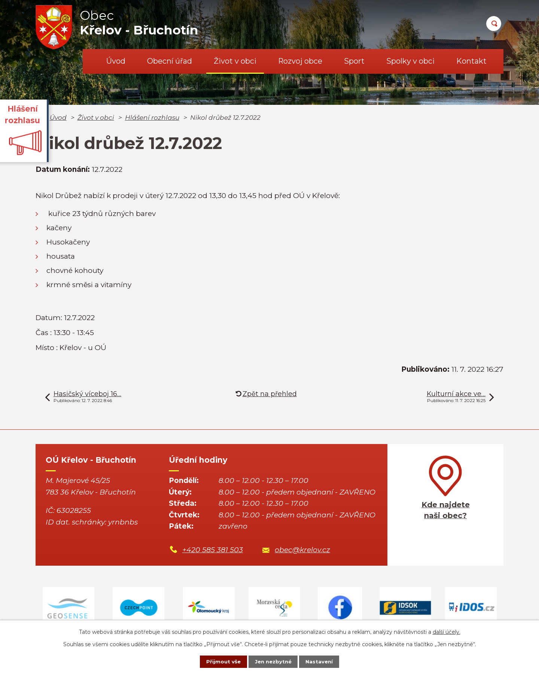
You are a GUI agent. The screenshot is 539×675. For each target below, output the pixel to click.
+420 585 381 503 (212, 549)
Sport (354, 61)
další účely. (446, 630)
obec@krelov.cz (302, 549)
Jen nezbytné (273, 661)
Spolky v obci (410, 61)
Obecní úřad (169, 61)
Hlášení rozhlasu (152, 117)
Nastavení (324, 661)
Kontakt (471, 61)
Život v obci (235, 61)
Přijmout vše (218, 661)
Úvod (115, 61)
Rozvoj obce (300, 61)
